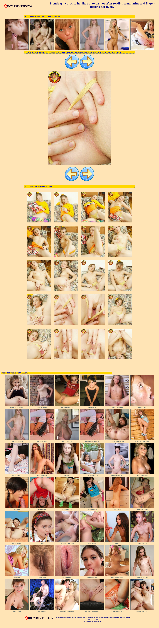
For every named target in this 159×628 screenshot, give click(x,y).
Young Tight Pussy (67, 610)
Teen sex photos (17, 440)
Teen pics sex (42, 406)
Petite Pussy (17, 474)
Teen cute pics (142, 474)
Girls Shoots (67, 576)
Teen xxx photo (117, 406)
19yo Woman (92, 576)
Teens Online (17, 542)
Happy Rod (17, 610)
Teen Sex (17, 508)
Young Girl (42, 508)
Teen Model (92, 542)
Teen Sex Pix (92, 508)
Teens (42, 542)
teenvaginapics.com (92, 610)
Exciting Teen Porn (142, 440)
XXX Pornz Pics (142, 576)
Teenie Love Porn (117, 610)
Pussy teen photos (92, 440)
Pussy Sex (42, 576)
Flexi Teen (117, 508)
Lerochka (67, 474)
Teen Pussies (42, 474)
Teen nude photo (42, 440)
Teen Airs (17, 576)
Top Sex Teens (142, 508)
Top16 (117, 542)
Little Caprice (67, 508)
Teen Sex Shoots (117, 576)
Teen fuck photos (67, 440)
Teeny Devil (142, 406)
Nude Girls (92, 406)
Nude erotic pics (117, 474)
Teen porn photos (67, 406)
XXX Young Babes (117, 440)
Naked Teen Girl (142, 610)
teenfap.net (42, 610)
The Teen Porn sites (67, 542)
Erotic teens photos (92, 474)
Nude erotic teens (17, 406)
